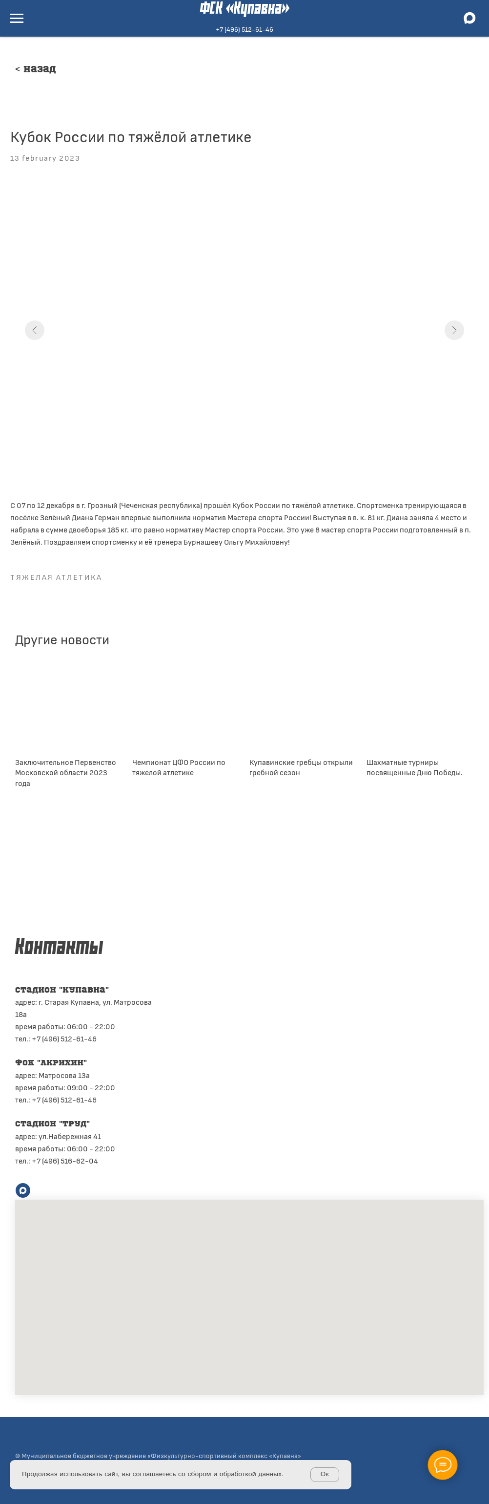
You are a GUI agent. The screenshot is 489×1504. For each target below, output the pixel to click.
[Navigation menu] (16, 18)
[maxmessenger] (469, 23)
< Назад (35, 69)
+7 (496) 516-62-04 (65, 1160)
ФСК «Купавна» (244, 9)
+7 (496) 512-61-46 (244, 29)
